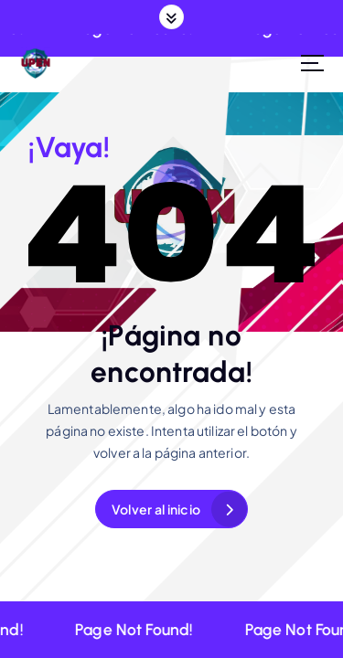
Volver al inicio (156, 509)
